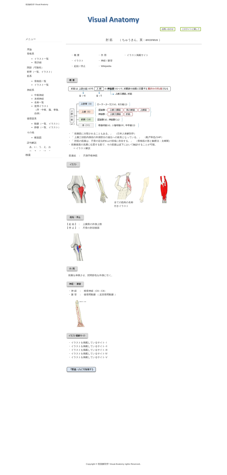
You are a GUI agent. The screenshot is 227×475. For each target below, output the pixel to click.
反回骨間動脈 (106, 294)
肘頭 (92, 227)
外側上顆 (97, 224)
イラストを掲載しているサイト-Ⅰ (89, 342)
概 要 (76, 55)
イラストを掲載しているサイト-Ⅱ (89, 346)
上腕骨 (86, 224)
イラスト (78, 60)
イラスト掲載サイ (136, 55)
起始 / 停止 (79, 66)
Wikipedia (105, 66)
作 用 (103, 55)
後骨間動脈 (90, 294)
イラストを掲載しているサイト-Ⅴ (89, 357)
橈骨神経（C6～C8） (95, 290)
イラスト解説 (83, 148)
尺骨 (85, 227)
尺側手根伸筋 (89, 155)
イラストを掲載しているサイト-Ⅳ (89, 353)
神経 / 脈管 (106, 60)
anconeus (152, 39)
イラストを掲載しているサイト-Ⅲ (89, 350)
